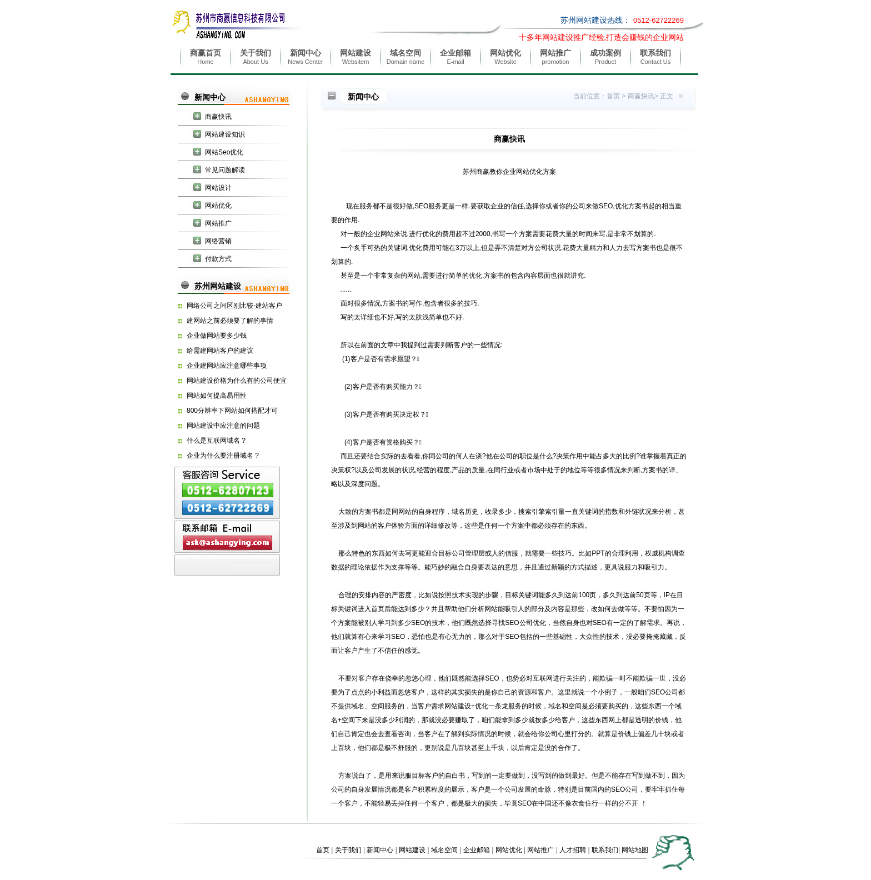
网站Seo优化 (224, 152)
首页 (613, 96)
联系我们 (605, 850)
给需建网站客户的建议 (220, 350)
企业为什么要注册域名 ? (223, 455)
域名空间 (444, 850)
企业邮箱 (476, 850)
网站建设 (412, 850)
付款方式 (218, 259)
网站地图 (635, 850)
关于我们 (348, 850)
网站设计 (218, 188)
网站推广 (218, 223)
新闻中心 (210, 97)
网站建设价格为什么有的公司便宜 (237, 380)
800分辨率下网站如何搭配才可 (232, 410)
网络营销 (218, 241)
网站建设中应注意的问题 (223, 425)
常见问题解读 (225, 170)
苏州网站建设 (217, 286)
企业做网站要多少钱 (217, 335)
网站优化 (218, 205)
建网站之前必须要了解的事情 (230, 320)
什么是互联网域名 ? (216, 440)
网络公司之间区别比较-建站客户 (234, 305)
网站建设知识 (225, 134)
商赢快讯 (218, 117)
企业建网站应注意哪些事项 (227, 365)
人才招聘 (572, 850)
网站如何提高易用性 (217, 395)
